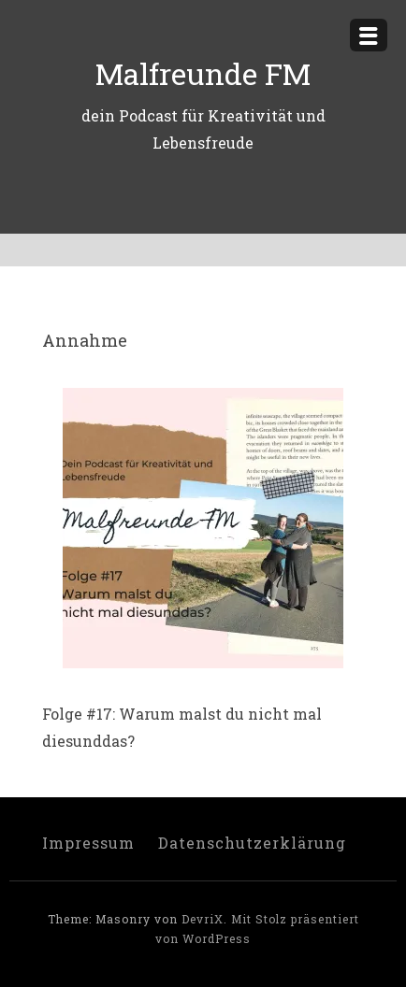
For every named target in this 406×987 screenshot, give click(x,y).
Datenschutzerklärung (252, 842)
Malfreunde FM (203, 73)
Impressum (88, 842)
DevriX (202, 918)
